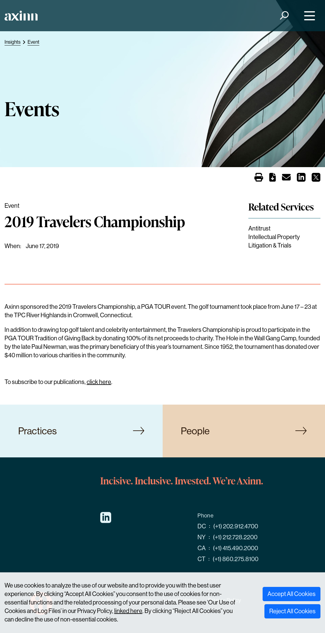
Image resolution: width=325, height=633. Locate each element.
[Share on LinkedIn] (301, 179)
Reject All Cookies (292, 611)
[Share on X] (316, 179)
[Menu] (308, 15)
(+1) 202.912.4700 (235, 526)
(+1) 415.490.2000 (235, 548)
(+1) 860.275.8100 (235, 559)
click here (99, 382)
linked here (128, 611)
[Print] (258, 178)
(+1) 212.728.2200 (235, 537)
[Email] (286, 178)
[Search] (284, 15)
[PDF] (272, 178)
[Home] (21, 15)
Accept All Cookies (291, 594)
